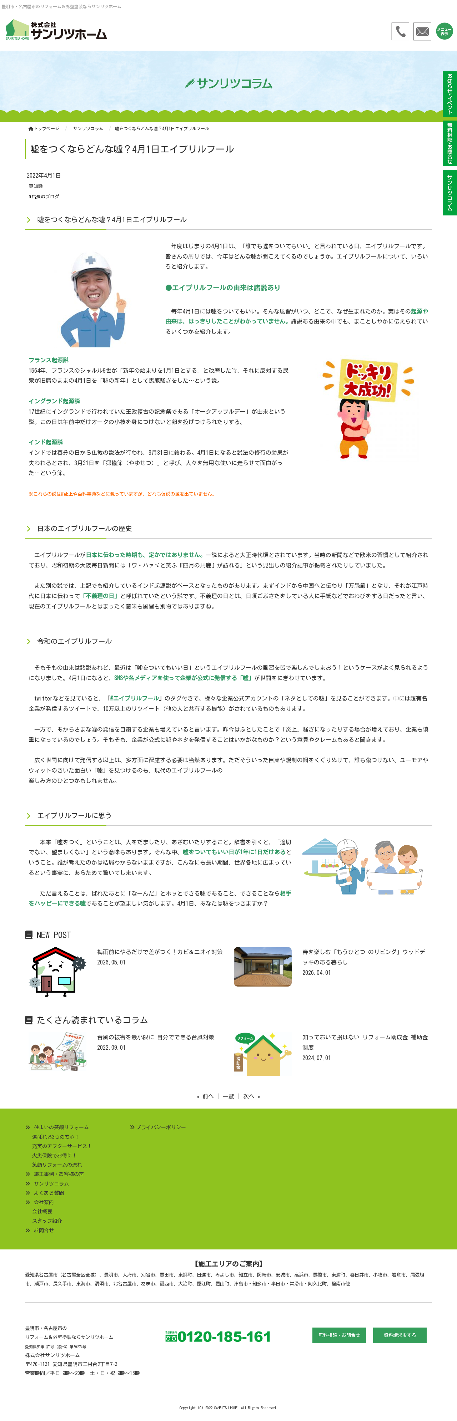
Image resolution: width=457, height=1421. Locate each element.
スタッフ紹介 (47, 1220)
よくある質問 (49, 1193)
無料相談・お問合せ (339, 1335)
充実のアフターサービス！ (62, 1146)
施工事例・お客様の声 (59, 1174)
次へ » (252, 1096)
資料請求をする (400, 1335)
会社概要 (42, 1211)
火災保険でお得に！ (54, 1155)
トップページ (44, 128)
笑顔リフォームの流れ (57, 1164)
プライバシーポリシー (161, 1127)
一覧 (228, 1096)
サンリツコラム (51, 1183)
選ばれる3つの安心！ (56, 1137)
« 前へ (205, 1096)
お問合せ (44, 1230)
